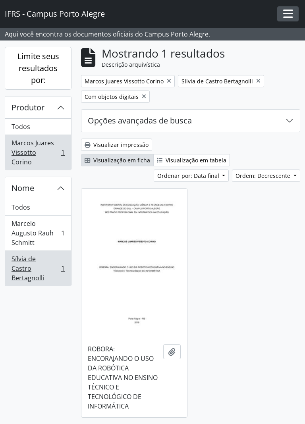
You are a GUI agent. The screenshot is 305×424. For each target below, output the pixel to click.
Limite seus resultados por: (38, 68)
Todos (21, 126)
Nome (23, 188)
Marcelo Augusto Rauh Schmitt (38, 233)
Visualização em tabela (191, 160)
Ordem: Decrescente (264, 175)
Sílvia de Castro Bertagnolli (38, 268)
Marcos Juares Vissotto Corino (38, 152)
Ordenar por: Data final (189, 175)
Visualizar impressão (117, 144)
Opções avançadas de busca (140, 120)
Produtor (28, 107)
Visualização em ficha (117, 160)
